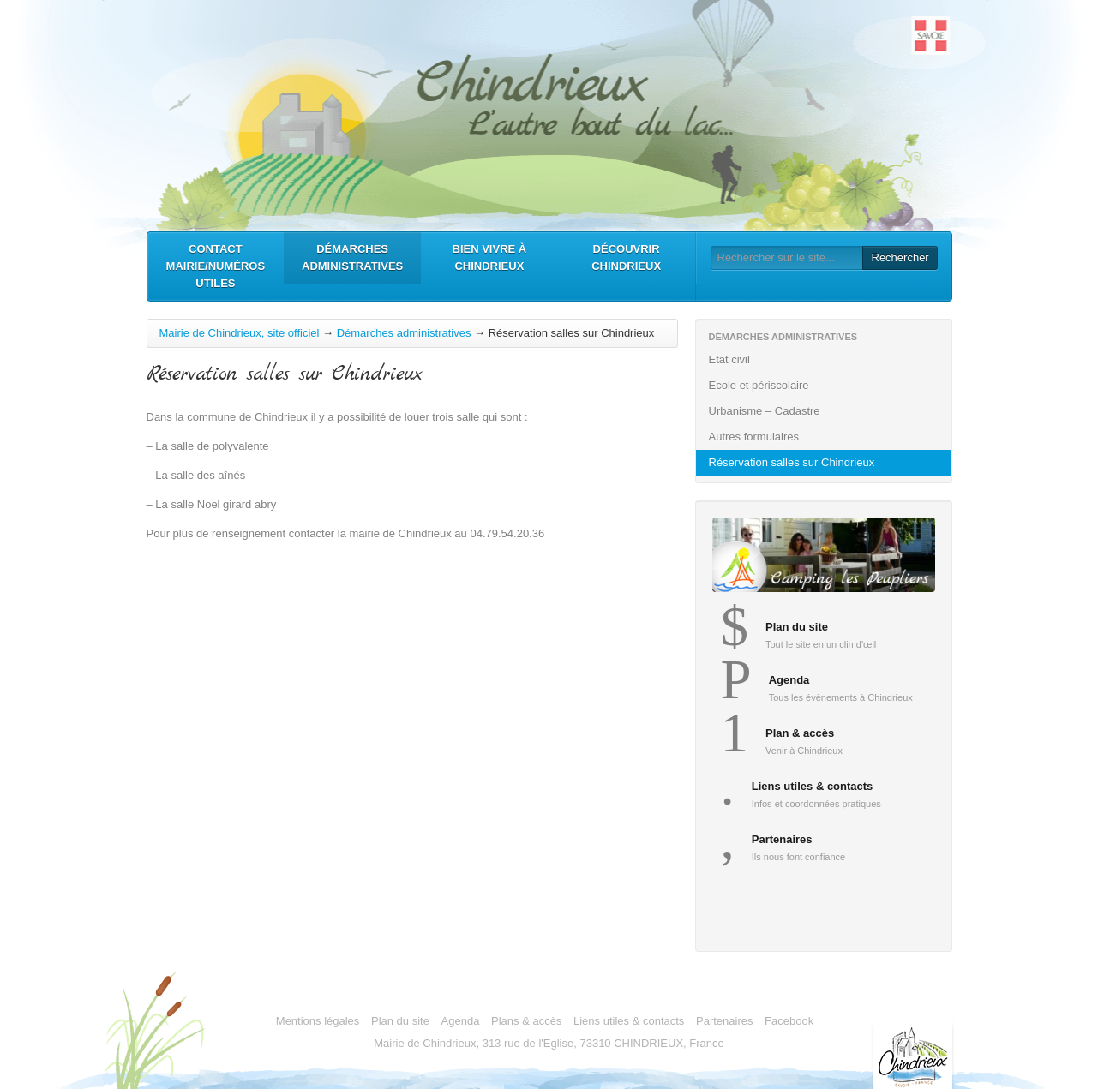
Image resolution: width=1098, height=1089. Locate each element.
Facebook (789, 1020)
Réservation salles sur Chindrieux (792, 462)
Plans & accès (526, 1020)
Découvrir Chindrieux (626, 257)
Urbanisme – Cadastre (826, 410)
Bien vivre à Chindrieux (490, 257)
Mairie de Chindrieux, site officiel (239, 332)
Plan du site (400, 1020)
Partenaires (724, 1020)
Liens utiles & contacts (628, 1020)
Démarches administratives (352, 257)
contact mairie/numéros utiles (216, 266)
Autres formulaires (826, 436)
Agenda (460, 1020)
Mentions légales (318, 1020)
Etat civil (826, 359)
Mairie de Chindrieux (549, 111)
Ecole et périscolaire (826, 385)
